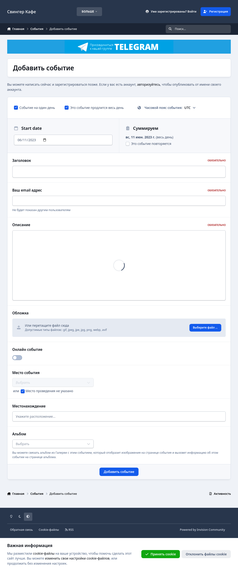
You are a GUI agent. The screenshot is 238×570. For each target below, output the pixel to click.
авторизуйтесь (148, 84)
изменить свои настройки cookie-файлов (77, 558)
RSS (69, 530)
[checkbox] (16, 108)
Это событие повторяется (148, 143)
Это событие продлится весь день (94, 107)
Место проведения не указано (49, 391)
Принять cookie (160, 554)
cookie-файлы (44, 553)
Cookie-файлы (49, 530)
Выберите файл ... (205, 328)
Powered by (202, 530)
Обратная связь (21, 530)
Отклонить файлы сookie (206, 554)
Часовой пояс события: (167, 107)
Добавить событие (119, 473)
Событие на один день (34, 107)
